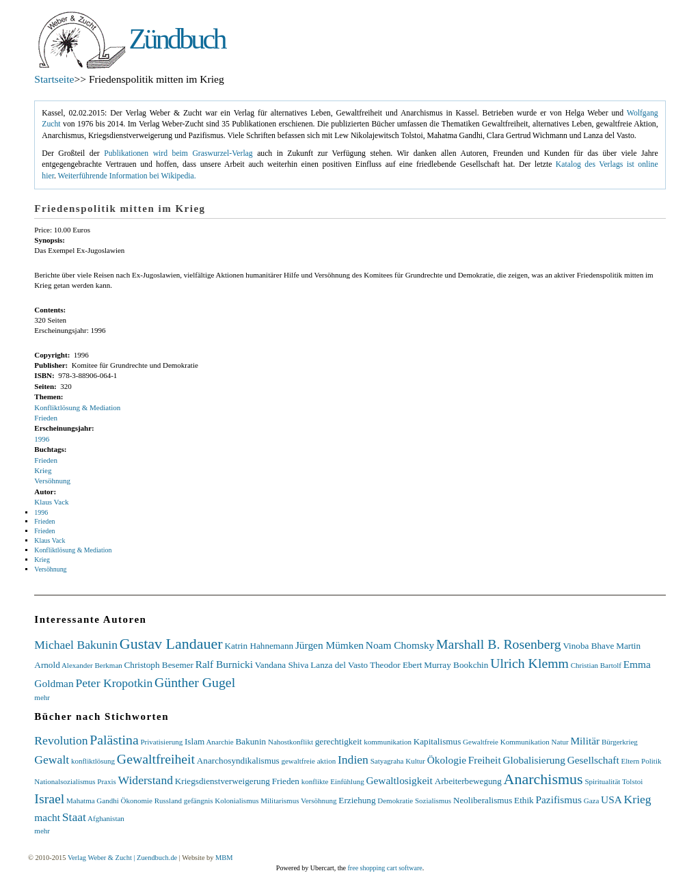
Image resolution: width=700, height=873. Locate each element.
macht (47, 817)
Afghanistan (106, 818)
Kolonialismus (236, 800)
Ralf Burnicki (224, 664)
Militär (585, 741)
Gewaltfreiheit (156, 758)
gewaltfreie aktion (308, 761)
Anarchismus (543, 779)
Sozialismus (433, 800)
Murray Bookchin (456, 665)
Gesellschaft (593, 760)
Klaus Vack (51, 502)
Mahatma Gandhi (92, 800)
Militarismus (279, 800)
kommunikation (388, 742)
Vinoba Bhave (588, 646)
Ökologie (446, 760)
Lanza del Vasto (339, 665)
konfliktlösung (93, 761)
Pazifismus (558, 799)
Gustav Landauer (171, 643)
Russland (168, 800)
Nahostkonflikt (290, 742)
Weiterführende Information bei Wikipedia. (127, 176)
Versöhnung (52, 480)
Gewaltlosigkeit (399, 780)
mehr (42, 697)
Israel (49, 798)
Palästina (114, 739)
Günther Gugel (194, 682)
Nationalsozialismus (64, 781)
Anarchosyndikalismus (238, 760)
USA (611, 799)
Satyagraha (387, 761)
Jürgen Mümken (329, 645)
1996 (41, 439)
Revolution (61, 740)
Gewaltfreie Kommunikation (506, 742)
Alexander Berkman (92, 665)
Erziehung (356, 800)
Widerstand (145, 780)
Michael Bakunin (76, 645)
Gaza (592, 800)
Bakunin (250, 741)
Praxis (106, 781)
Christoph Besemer (158, 665)
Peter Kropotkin (113, 683)
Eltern (630, 761)
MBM (223, 857)
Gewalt (51, 759)
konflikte (315, 781)
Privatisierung (161, 742)
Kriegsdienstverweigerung (222, 781)
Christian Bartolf (596, 665)
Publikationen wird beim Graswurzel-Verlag (178, 153)
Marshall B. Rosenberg (498, 644)
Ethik (524, 800)
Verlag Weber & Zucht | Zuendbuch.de (122, 857)
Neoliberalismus (482, 800)
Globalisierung (533, 760)
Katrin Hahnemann (258, 646)
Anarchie (219, 742)
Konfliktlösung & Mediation (77, 407)
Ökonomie (136, 800)
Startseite (54, 79)
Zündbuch (177, 39)
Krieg (42, 470)
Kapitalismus (437, 741)
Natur (560, 742)
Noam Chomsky (400, 645)
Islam (194, 741)
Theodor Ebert (396, 665)
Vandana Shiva (282, 665)
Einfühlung (347, 781)
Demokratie (395, 800)
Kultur (415, 761)
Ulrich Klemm (529, 663)
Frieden (45, 418)
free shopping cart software (385, 868)
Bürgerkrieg (620, 742)
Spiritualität (602, 781)
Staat (74, 817)
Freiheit (484, 760)
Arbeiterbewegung (468, 781)
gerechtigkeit (338, 741)
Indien (353, 759)
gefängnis (198, 800)
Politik (651, 761)
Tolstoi (632, 781)
